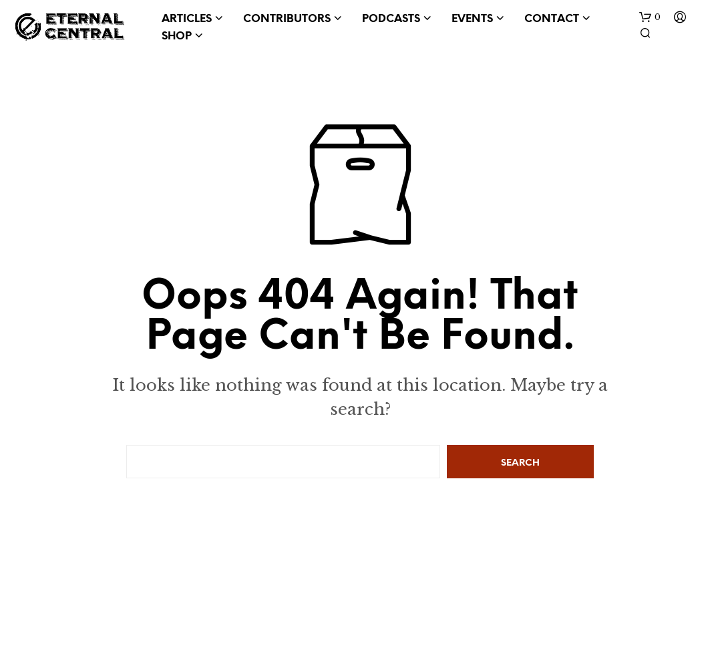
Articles (187, 19)
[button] (650, 17)
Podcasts (391, 19)
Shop (177, 36)
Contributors (287, 19)
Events (472, 19)
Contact (551, 19)
